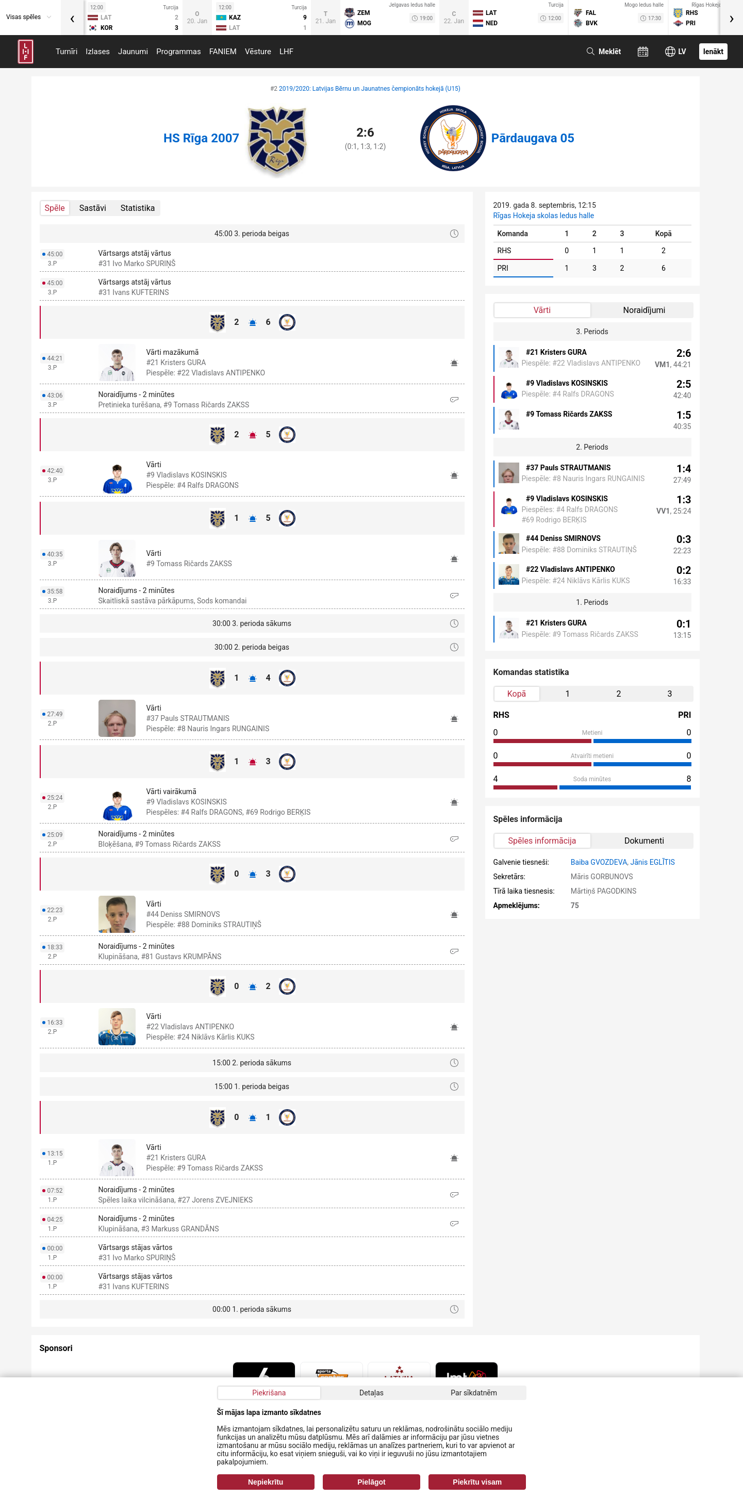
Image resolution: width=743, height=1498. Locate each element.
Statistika (138, 208)
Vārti (542, 310)
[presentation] (72, 17)
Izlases (98, 51)
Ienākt (713, 51)
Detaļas (371, 1393)
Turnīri (66, 51)
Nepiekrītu (265, 1482)
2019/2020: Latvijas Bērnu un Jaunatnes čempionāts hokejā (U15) (369, 88)
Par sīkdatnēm (474, 1393)
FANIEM (223, 51)
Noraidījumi (644, 310)
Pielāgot (371, 1482)
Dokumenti (644, 841)
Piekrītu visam (477, 1482)
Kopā (516, 694)
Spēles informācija (542, 841)
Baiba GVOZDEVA (599, 862)
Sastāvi (92, 208)
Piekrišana (269, 1393)
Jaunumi (133, 51)
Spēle (55, 208)
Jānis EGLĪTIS (653, 862)
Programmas (178, 51)
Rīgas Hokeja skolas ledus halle (544, 215)
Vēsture (258, 51)
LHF (286, 51)
